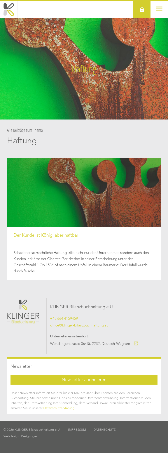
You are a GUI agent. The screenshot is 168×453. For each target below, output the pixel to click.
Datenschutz (104, 430)
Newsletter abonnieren (84, 380)
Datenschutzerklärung (58, 408)
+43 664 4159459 (64, 319)
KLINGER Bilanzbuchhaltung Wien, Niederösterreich (9, 9)
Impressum (77, 430)
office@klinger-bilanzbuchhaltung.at (79, 325)
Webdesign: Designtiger (20, 436)
